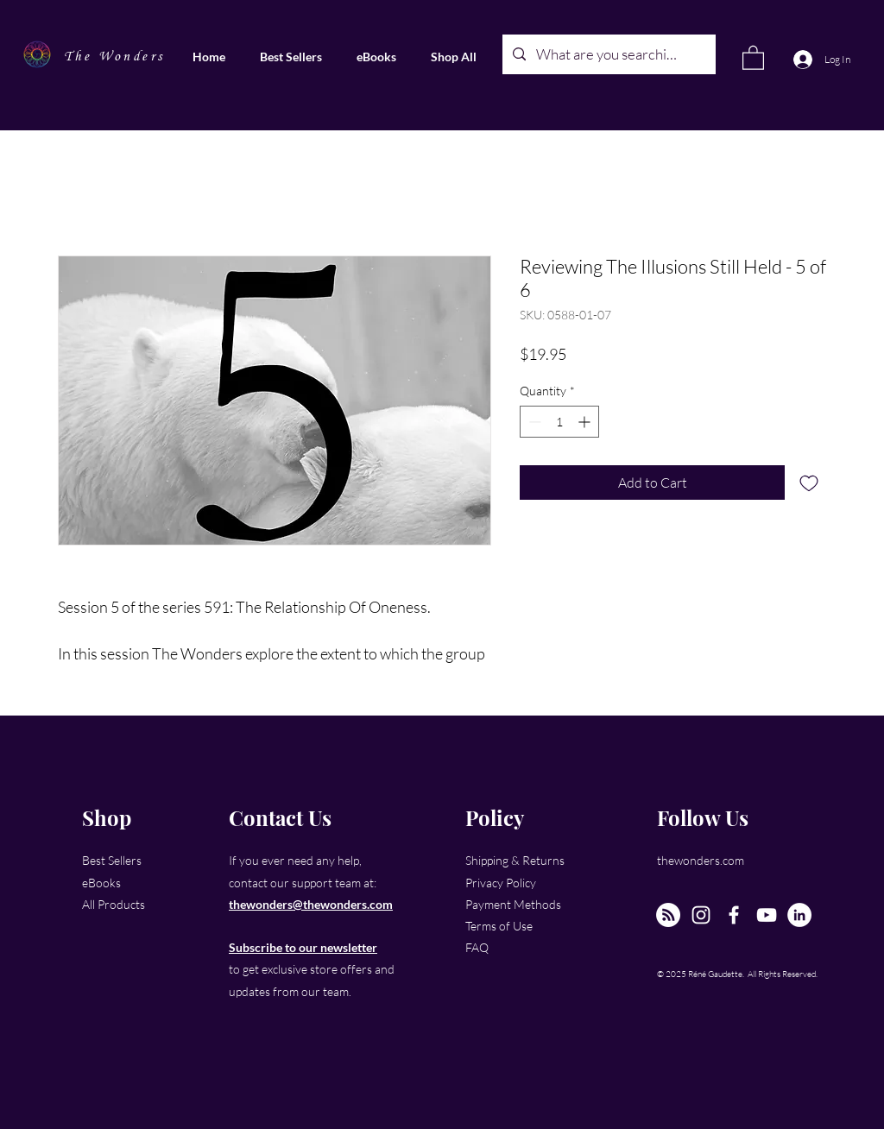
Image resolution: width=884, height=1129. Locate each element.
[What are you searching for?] (607, 54)
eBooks (101, 882)
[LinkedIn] (799, 915)
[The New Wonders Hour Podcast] (668, 915)
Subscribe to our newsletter (303, 947)
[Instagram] (701, 915)
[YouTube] (767, 915)
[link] (753, 57)
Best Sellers (112, 860)
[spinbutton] (559, 422)
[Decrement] (533, 422)
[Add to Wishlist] (809, 482)
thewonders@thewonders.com (311, 904)
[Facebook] (734, 915)
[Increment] (586, 422)
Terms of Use (499, 925)
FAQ (477, 947)
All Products (113, 904)
